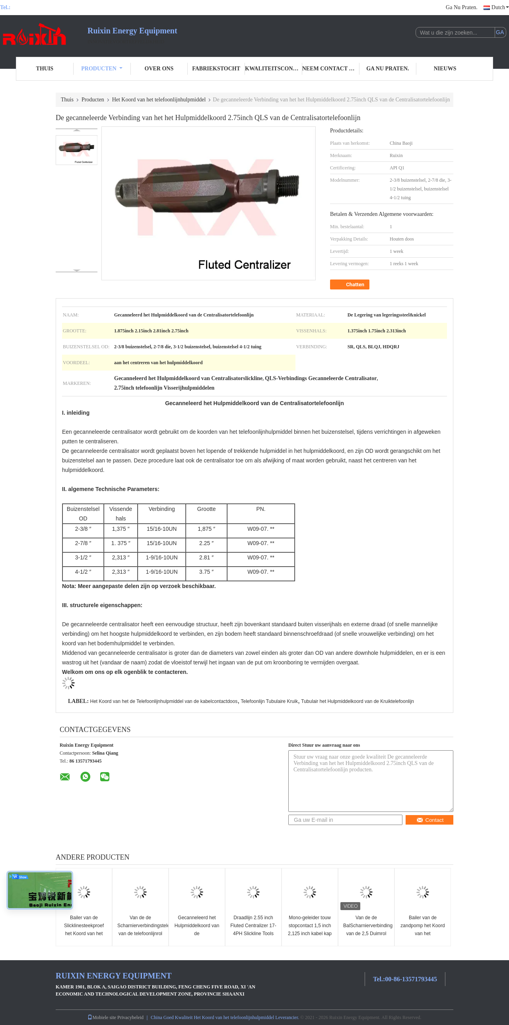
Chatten (350, 285)
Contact (430, 820)
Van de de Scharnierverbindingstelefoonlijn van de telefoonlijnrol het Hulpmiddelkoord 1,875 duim (141, 933)
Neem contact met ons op (330, 69)
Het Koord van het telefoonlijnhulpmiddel (159, 100)
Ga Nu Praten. (462, 7)
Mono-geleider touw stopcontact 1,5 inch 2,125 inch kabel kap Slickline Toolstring (310, 929)
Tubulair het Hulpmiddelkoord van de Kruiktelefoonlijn (357, 701)
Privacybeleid (130, 1017)
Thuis (45, 69)
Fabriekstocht (216, 69)
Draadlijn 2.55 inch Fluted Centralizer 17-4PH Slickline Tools (253, 925)
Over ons (159, 69)
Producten (101, 69)
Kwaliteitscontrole (273, 69)
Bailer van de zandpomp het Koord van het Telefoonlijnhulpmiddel (423, 929)
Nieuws (445, 69)
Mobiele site (101, 1017)
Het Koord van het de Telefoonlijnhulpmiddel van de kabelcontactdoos (163, 701)
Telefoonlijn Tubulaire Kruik (269, 701)
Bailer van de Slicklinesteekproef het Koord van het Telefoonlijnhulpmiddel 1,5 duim (84, 933)
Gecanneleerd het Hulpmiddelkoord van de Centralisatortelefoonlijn (198, 929)
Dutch (500, 7)
